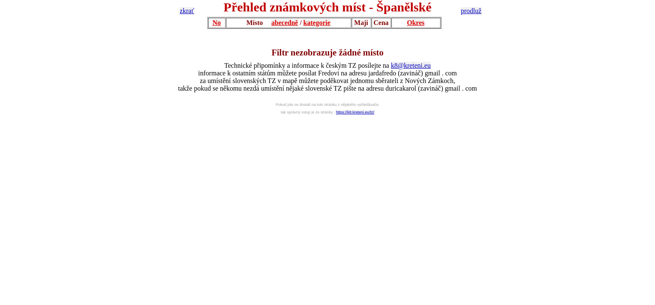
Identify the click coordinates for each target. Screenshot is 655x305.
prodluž (471, 10)
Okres (415, 22)
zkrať (187, 10)
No (216, 22)
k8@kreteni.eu (411, 65)
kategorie (316, 22)
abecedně (284, 22)
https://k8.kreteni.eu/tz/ (355, 112)
